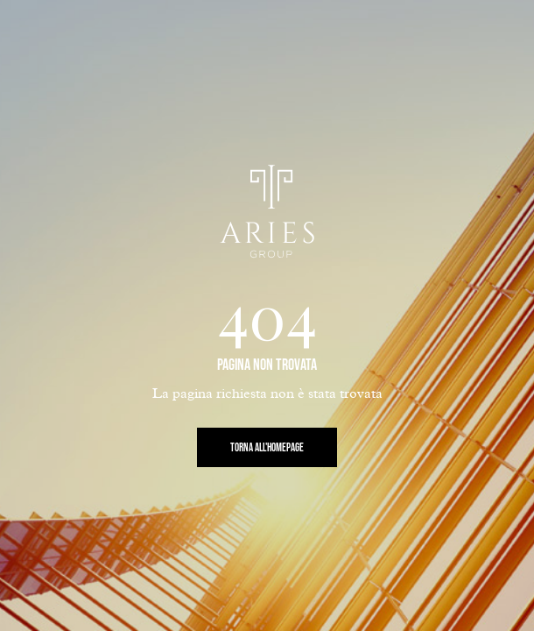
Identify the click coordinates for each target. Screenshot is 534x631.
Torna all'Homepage (267, 448)
